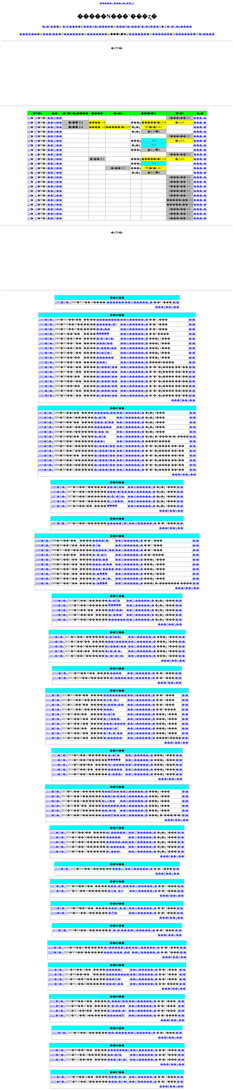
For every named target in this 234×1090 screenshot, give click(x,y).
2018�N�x (58, 908)
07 (36, 131)
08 (36, 136)
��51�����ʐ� (140, 600)
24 (36, 209)
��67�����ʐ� (143, 1076)
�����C (114, 969)
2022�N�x (57, 1001)
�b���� (207, 34)
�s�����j (113, 737)
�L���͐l (115, 614)
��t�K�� (115, 486)
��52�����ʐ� (142, 636)
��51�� (54, 145)
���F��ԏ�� (167, 307)
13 (36, 158)
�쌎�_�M (111, 699)
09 (36, 140)
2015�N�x (53, 805)
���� (116, 673)
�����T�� (103, 550)
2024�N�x (57, 1050)
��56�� (54, 168)
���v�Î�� (104, 422)
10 (36, 145)
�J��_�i (101, 431)
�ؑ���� (102, 333)
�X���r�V (117, 1010)
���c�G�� (118, 886)
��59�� (54, 181)
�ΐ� (176, 302)
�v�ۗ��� (99, 573)
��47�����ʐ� (130, 412)
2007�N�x (58, 496)
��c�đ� (109, 810)
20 (36, 190)
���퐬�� (28, 34)
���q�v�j (117, 1076)
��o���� (117, 1032)
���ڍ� (199, 117)
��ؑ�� (112, 505)
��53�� (54, 154)
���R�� (104, 343)
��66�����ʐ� (144, 1050)
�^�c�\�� (117, 930)
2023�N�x (59, 1032)
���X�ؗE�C (117, 1059)
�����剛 (116, 1015)
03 (29, 117)
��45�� (54, 117)
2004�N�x (46, 319)
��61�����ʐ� (141, 930)
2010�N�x (59, 610)
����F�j (100, 540)
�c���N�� (117, 1001)
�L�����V (116, 832)
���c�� (100, 559)
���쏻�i (113, 979)
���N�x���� (96, 26)
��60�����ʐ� (143, 908)
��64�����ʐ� (142, 1001)
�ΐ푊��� (70, 26)
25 (36, 213)
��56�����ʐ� (134, 791)
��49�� (54, 136)
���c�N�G (118, 1081)
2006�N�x (45, 422)
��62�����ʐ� (146, 947)
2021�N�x (56, 969)
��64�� (54, 204)
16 (36, 172)
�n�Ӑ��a (113, 636)
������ (72, 34)
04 (36, 117)
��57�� (54, 172)
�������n (118, 1050)
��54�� (54, 158)
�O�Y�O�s (102, 578)
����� (115, 769)
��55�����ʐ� (139, 755)
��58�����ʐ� (139, 868)
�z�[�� (49, 26)
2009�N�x (42, 569)
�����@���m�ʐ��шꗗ (117, 3)
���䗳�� (110, 791)
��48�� (54, 131)
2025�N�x (58, 1076)
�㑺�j (113, 912)
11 (36, 149)
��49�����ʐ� (143, 523)
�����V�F (117, 523)
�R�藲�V (104, 352)
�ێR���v (115, 501)
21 (36, 195)
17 (36, 177)
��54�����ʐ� (141, 695)
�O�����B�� (117, 947)
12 (35, 154)
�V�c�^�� (113, 733)
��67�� (54, 218)
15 (36, 168)
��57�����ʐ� (142, 832)
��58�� (54, 177)
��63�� (54, 199)
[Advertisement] (117, 75)
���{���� (103, 569)
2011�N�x (56, 651)
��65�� (54, 209)
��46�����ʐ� (134, 319)
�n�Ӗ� (100, 417)
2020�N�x (55, 947)
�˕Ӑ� (96, 545)
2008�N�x (42, 540)
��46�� (54, 122)
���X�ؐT (111, 728)
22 (36, 199)
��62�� (54, 195)
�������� (108, 319)
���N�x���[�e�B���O (138, 26)
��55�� (54, 163)
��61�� (54, 190)
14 (36, 163)
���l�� (50, 34)
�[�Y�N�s (105, 338)
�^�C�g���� (179, 26)
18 (36, 181)
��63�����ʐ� (144, 969)
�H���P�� (107, 366)
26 (36, 218)
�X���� (118, 677)
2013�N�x (53, 728)
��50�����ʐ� (129, 540)
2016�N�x (57, 841)
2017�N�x (58, 886)
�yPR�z (117, 198)
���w (101, 362)
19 (36, 186)
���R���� (116, 641)
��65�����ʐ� (142, 1032)
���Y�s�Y (118, 908)
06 (36, 127)
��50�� (54, 140)
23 (36, 204)
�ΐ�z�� (103, 329)
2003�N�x (62, 302)
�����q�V (107, 324)
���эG (118, 868)
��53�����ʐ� (141, 673)
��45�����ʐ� (139, 302)
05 (36, 122)
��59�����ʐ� (143, 886)
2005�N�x (46, 348)
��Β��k (115, 610)
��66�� (54, 213)
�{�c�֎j (99, 554)
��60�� (54, 186)
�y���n (115, 774)
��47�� (54, 127)
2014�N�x (59, 764)
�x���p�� (106, 348)
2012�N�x (53, 695)
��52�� (54, 149)
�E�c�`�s (113, 651)
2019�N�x (60, 930)
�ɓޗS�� (108, 800)
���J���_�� (117, 952)
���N (99, 441)
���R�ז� (110, 796)
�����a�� (105, 412)
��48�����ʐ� (142, 486)
